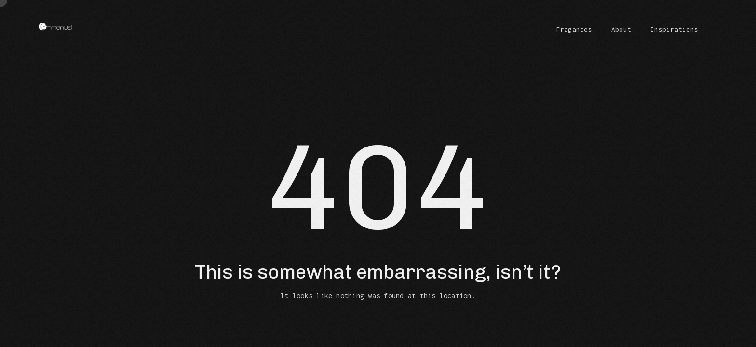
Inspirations (674, 29)
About (621, 29)
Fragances (574, 29)
